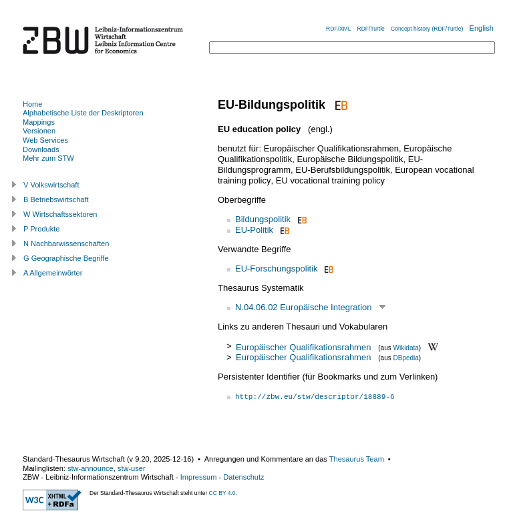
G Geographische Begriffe (66, 258)
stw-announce (90, 468)
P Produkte (41, 229)
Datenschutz (243, 477)
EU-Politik (254, 230)
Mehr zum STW (48, 158)
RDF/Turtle (371, 28)
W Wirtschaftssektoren (60, 214)
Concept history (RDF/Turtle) (427, 28)
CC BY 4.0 (222, 493)
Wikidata (405, 347)
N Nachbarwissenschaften (66, 243)
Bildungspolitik (263, 219)
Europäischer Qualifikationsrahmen (303, 347)
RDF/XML (338, 28)
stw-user (132, 468)
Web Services (45, 140)
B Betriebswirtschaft (56, 199)
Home (32, 104)
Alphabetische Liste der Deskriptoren (83, 113)
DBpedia (405, 358)
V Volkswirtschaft (51, 185)
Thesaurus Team (356, 459)
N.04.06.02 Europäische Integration (303, 307)
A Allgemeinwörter (52, 273)
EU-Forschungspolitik (276, 269)
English (482, 28)
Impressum (198, 477)
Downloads (41, 149)
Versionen (39, 131)
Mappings (39, 122)
